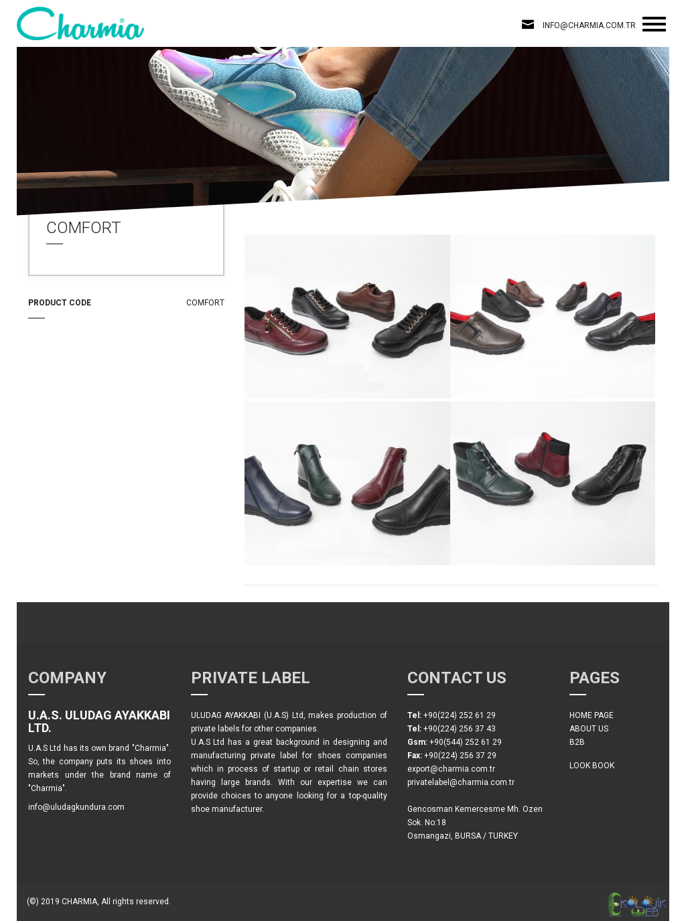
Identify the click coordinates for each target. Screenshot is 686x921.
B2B (577, 742)
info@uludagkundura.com (76, 807)
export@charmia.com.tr (451, 769)
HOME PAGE (591, 715)
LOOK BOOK (591, 765)
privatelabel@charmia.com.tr (460, 782)
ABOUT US (588, 728)
